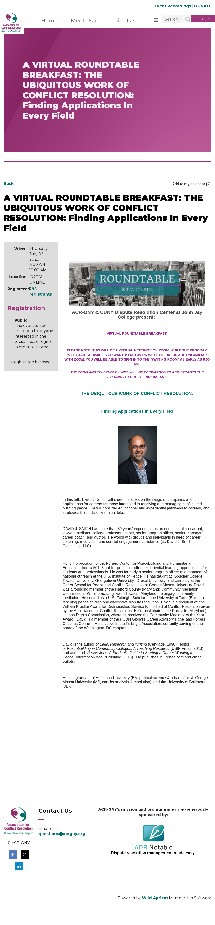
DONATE (202, 6)
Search (185, 19)
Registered (16, 289)
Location (17, 276)
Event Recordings (173, 6)
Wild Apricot (155, 898)
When (20, 248)
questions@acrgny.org (61, 834)
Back (9, 183)
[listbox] (191, 184)
